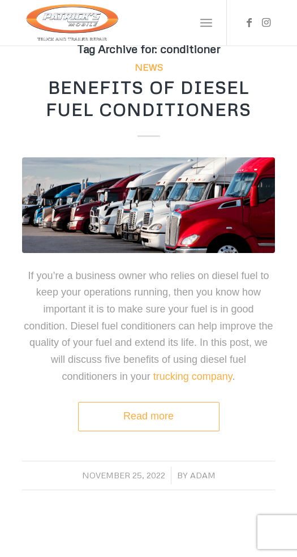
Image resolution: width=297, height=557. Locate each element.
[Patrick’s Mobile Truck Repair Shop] (123, 22)
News (149, 67)
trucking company (191, 376)
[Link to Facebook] (249, 22)
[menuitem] (206, 22)
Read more (148, 416)
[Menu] (206, 22)
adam (203, 475)
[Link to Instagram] (266, 22)
